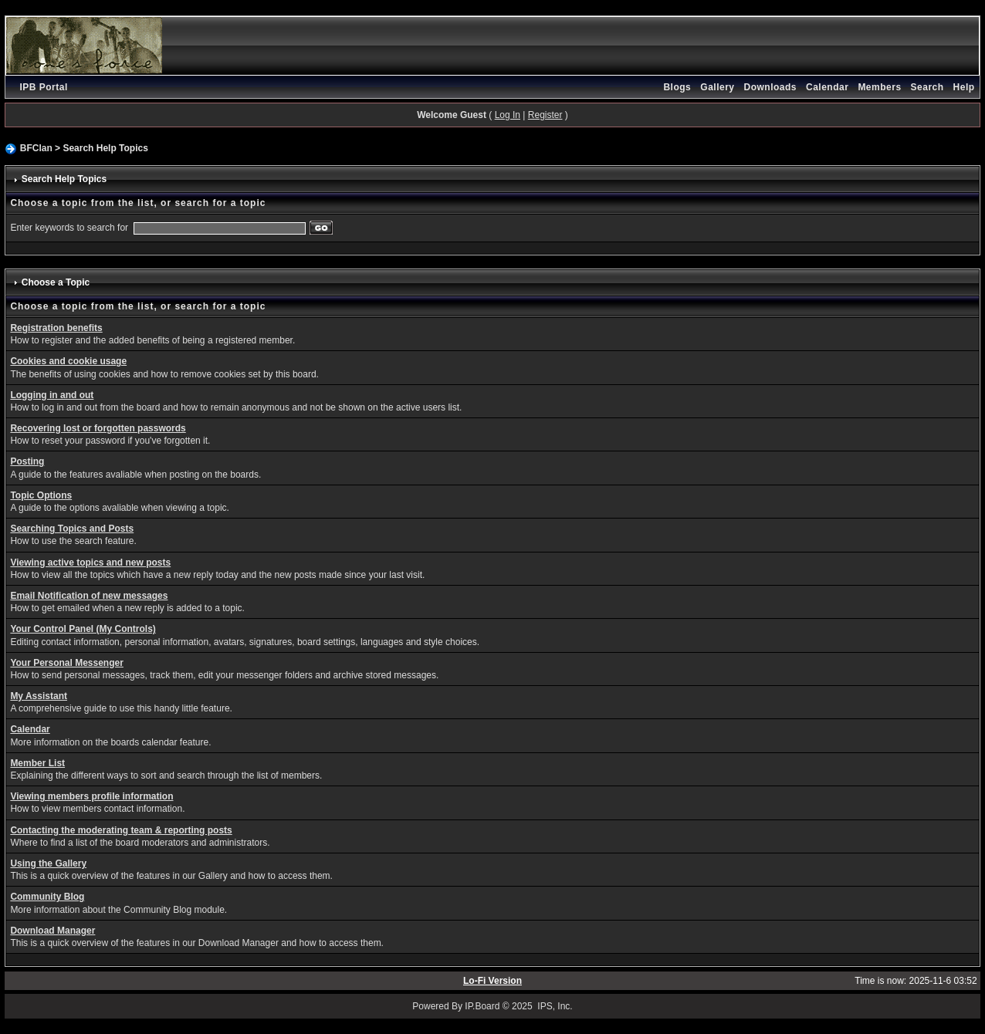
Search (927, 87)
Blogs (677, 87)
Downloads (770, 87)
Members (879, 87)
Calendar (827, 87)
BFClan (36, 148)
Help (964, 87)
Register (545, 115)
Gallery (717, 87)
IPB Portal (43, 87)
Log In (507, 115)
